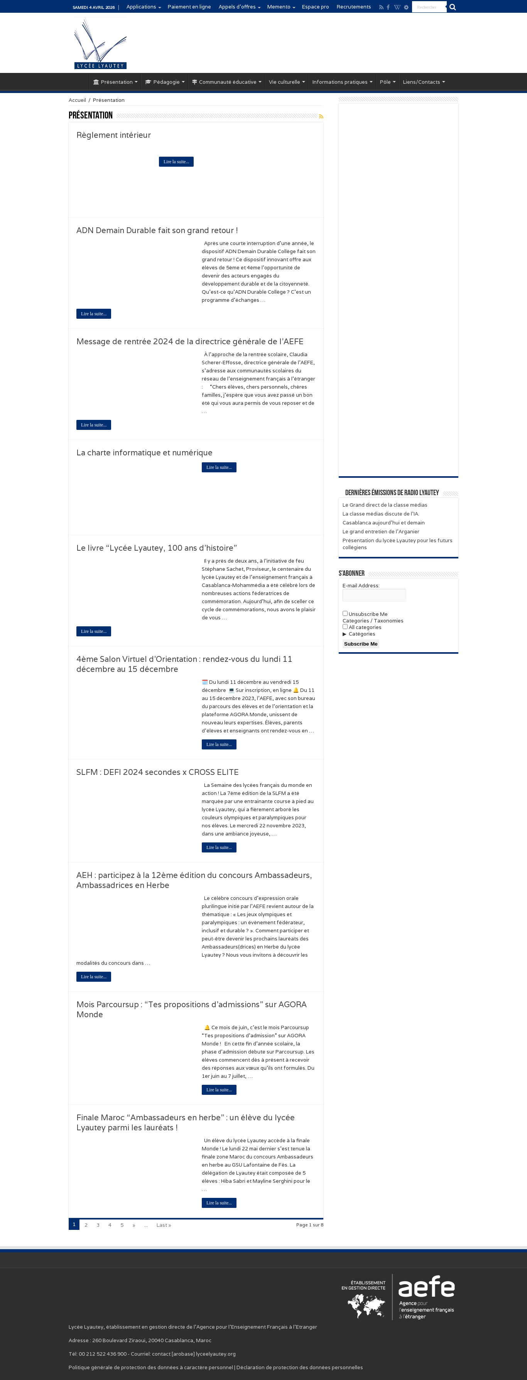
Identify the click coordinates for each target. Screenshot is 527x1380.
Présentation (113, 82)
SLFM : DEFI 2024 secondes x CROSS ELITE (157, 772)
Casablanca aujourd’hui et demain (384, 522)
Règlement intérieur (113, 135)
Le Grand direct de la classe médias (385, 505)
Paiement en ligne (189, 6)
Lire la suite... (176, 161)
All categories (362, 627)
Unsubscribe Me (365, 614)
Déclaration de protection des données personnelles (299, 1367)
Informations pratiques (340, 82)
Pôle (385, 82)
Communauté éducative (224, 82)
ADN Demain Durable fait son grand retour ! (157, 230)
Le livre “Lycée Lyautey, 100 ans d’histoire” (156, 548)
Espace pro (315, 6)
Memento (279, 6)
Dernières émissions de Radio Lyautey (392, 493)
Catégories (362, 634)
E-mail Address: (361, 585)
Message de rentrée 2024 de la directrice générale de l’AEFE (190, 342)
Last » (164, 1225)
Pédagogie (162, 82)
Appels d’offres (237, 6)
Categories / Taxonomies (373, 620)
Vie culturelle (284, 82)
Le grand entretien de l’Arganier (381, 531)
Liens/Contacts (421, 82)
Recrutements (354, 6)
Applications (141, 6)
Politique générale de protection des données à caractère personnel (151, 1367)
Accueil (79, 81)
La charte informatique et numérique (144, 453)
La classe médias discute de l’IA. (381, 514)
